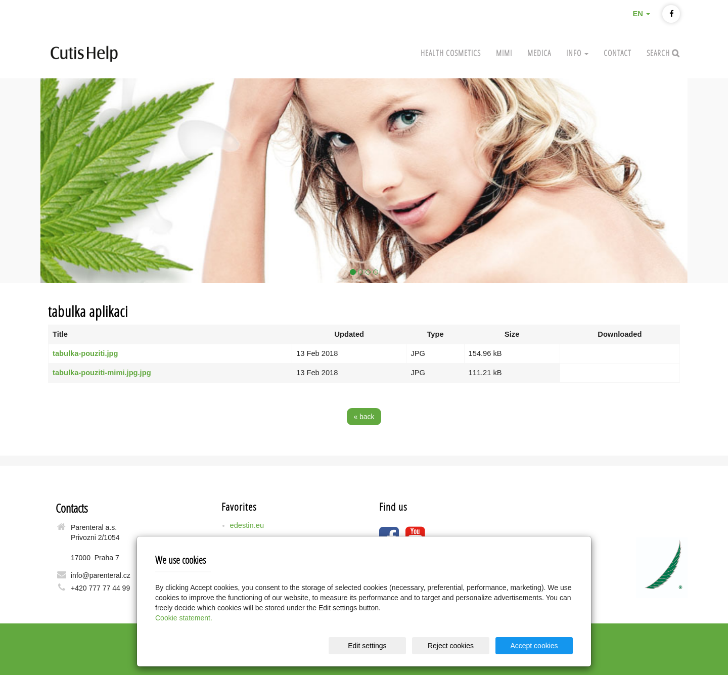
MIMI (504, 53)
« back (363, 417)
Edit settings (367, 646)
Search (659, 53)
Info (577, 53)
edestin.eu (247, 525)
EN (641, 14)
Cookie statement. (183, 618)
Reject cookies (451, 646)
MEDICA (539, 53)
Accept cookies (534, 646)
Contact (617, 53)
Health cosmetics (451, 53)
